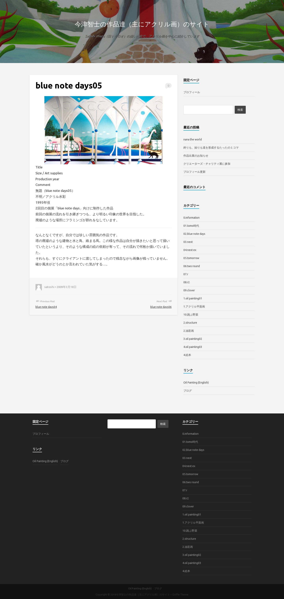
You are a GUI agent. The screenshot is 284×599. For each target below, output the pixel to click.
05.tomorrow (191, 258)
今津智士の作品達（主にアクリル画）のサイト (142, 24)
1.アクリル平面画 (194, 306)
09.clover (189, 290)
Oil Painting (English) (196, 382)
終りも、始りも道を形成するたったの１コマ (211, 147)
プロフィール (191, 92)
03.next (188, 241)
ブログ (187, 390)
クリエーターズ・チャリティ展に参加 (206, 163)
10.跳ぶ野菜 (190, 314)
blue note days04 (46, 306)
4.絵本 (187, 355)
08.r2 (186, 282)
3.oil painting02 (192, 338)
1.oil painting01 (192, 298)
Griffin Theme (180, 594)
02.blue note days (194, 233)
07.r (185, 274)
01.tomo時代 (191, 225)
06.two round (191, 266)
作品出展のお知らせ (195, 155)
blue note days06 (161, 306)
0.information (191, 217)
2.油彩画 (188, 330)
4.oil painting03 (192, 346)
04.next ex (189, 250)
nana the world (192, 139)
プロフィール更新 (194, 171)
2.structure (190, 322)
